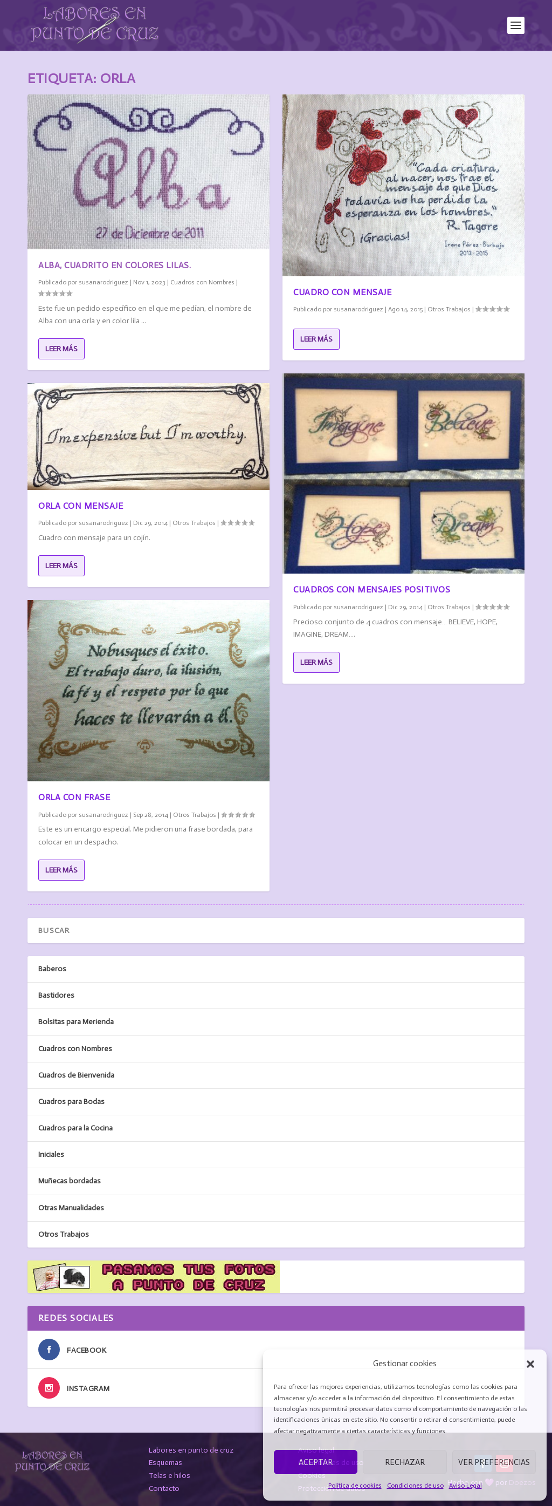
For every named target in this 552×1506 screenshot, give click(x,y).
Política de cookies (355, 1485)
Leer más (61, 348)
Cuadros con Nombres (202, 282)
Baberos (52, 968)
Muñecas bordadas (69, 1180)
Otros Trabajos (194, 523)
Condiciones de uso (415, 1485)
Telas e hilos (169, 1475)
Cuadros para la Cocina (75, 1128)
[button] (530, 1364)
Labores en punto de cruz (191, 1450)
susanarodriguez (103, 282)
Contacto (164, 1488)
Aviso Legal (465, 1485)
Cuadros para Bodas (71, 1101)
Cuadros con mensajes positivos (371, 589)
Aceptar (316, 1462)
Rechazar (405, 1462)
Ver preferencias (494, 1462)
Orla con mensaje (80, 506)
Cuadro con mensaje (342, 292)
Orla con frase (74, 797)
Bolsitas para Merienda (76, 1021)
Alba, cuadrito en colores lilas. (114, 265)
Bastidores (56, 995)
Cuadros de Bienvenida (76, 1075)
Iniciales (51, 1154)
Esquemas (165, 1462)
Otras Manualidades (71, 1207)
